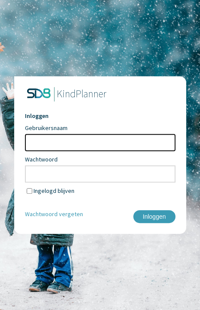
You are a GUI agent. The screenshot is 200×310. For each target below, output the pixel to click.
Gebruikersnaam (46, 128)
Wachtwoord (41, 159)
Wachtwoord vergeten (54, 214)
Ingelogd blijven (54, 191)
